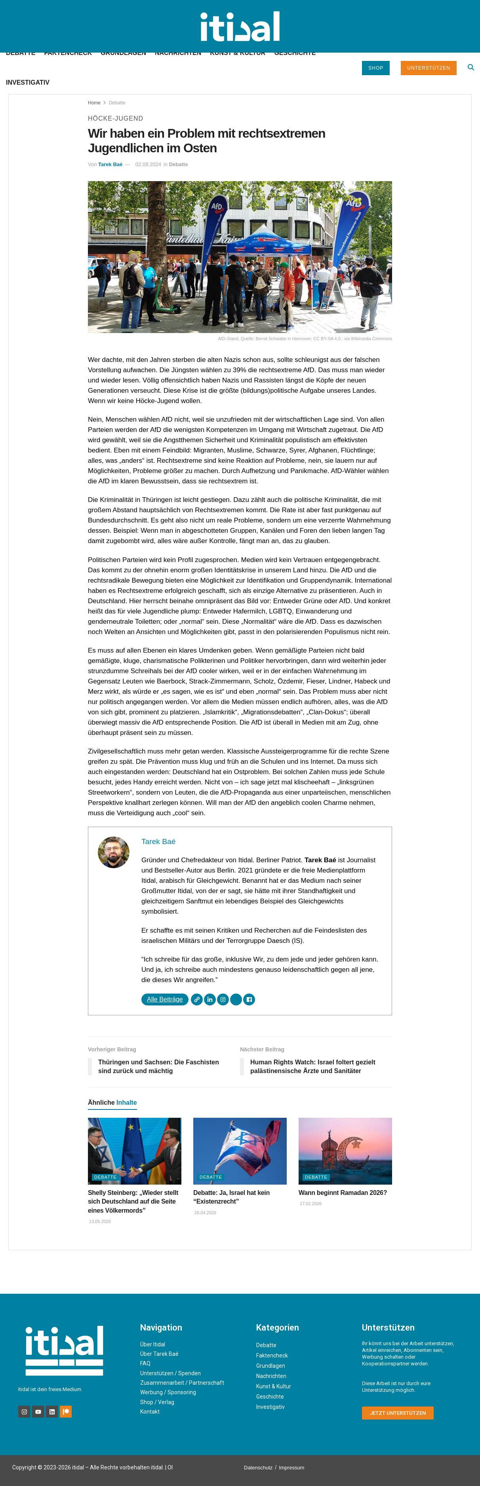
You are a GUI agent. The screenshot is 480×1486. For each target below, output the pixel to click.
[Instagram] (223, 999)
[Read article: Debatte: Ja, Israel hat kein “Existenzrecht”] (240, 1151)
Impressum (291, 1468)
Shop (375, 68)
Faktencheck (68, 52)
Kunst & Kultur (237, 52)
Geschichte (295, 52)
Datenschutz (258, 1468)
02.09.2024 (148, 164)
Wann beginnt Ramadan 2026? (343, 1192)
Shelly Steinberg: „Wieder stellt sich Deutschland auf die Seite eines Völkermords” (133, 1201)
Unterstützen (428, 68)
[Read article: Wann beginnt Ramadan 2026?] (345, 1151)
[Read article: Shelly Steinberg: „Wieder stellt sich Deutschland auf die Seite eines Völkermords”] (134, 1151)
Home (94, 103)
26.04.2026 (204, 1212)
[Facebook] (249, 999)
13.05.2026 (99, 1221)
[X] (236, 999)
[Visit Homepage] (240, 26)
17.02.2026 (310, 1203)
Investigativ (28, 82)
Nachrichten (178, 52)
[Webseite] (197, 999)
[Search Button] (471, 67)
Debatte (20, 52)
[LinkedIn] (210, 999)
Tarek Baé (110, 164)
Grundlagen (123, 52)
